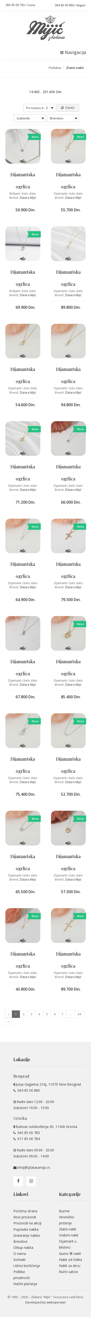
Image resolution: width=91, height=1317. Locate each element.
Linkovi (20, 1194)
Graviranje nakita (26, 1235)
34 (79, 1014)
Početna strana (25, 1211)
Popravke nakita (26, 1229)
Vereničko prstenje (66, 1220)
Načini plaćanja (25, 1283)
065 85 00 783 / (20, 5)
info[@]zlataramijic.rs (33, 1167)
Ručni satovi (68, 1271)
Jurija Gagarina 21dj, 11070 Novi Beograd (48, 1084)
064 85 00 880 (28, 1090)
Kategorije (70, 1194)
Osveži (67, 108)
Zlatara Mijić (27, 198)
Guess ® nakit (70, 1253)
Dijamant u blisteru (67, 1244)
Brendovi (20, 1241)
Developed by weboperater (45, 1302)
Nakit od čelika (70, 1259)
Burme (64, 1211)
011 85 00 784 (28, 1138)
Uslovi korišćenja (26, 1265)
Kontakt (19, 1259)
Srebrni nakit (68, 1235)
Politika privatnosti (21, 1274)
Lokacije (21, 1059)
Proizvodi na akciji (27, 1223)
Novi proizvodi (24, 1217)
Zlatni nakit (67, 1229)
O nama (19, 1253)
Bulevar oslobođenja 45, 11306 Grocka (46, 1126)
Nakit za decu (69, 1265)
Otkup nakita (23, 1247)
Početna (55, 68)
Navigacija (73, 52)
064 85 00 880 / (70, 5)
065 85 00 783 (28, 1132)
